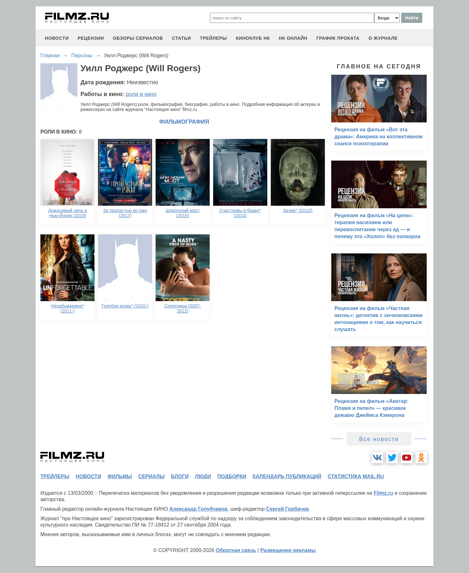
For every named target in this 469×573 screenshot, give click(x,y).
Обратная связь (236, 550)
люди (203, 476)
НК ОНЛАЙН (293, 38)
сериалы (151, 476)
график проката (338, 38)
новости (57, 38)
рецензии (91, 38)
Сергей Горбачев (287, 509)
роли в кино (141, 94)
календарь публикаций (287, 476)
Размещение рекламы (288, 550)
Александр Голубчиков (198, 509)
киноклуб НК (253, 38)
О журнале (383, 38)
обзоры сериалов (138, 38)
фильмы (120, 476)
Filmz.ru (383, 493)
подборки (231, 476)
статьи (181, 38)
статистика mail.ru (356, 476)
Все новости (379, 439)
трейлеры (213, 38)
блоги (179, 476)
